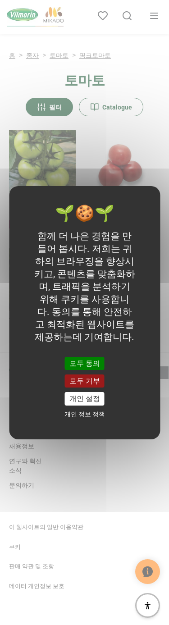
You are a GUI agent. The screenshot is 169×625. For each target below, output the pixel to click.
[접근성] (147, 605)
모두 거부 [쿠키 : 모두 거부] (84, 381)
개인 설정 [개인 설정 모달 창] (84, 398)
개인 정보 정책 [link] (84, 414)
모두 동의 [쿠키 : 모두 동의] (84, 363)
